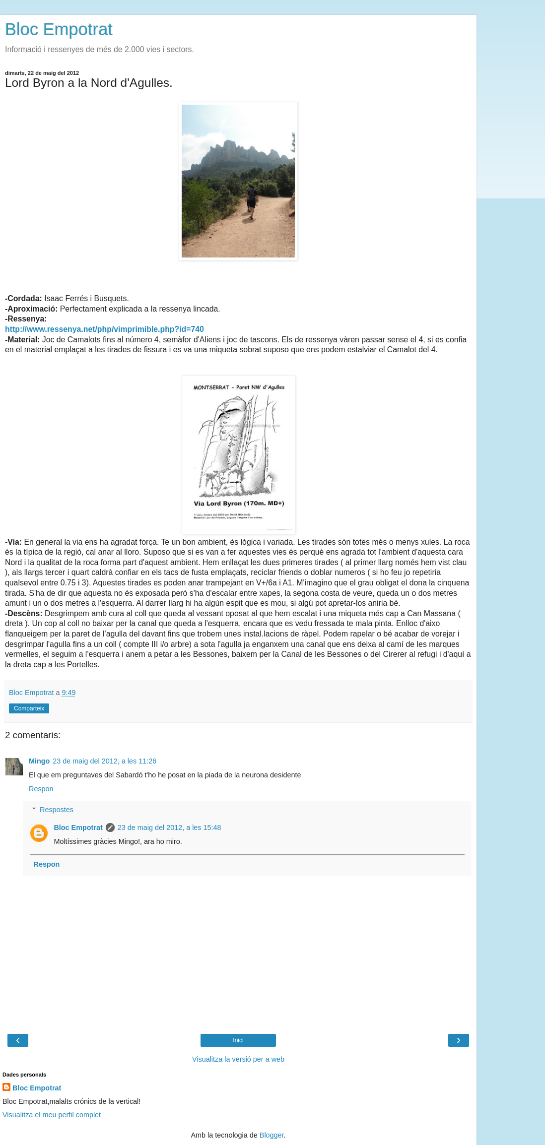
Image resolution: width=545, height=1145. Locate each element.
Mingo (39, 761)
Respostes (56, 810)
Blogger (272, 1135)
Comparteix (29, 708)
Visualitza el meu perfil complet (51, 1115)
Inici (238, 1040)
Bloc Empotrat (59, 29)
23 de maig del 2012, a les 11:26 (104, 761)
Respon (41, 789)
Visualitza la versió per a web (238, 1059)
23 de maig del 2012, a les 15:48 (169, 827)
